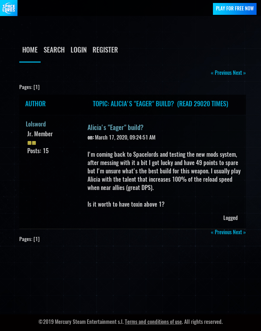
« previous (221, 73)
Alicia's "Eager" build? (115, 128)
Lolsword (36, 125)
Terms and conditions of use (153, 322)
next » (239, 73)
